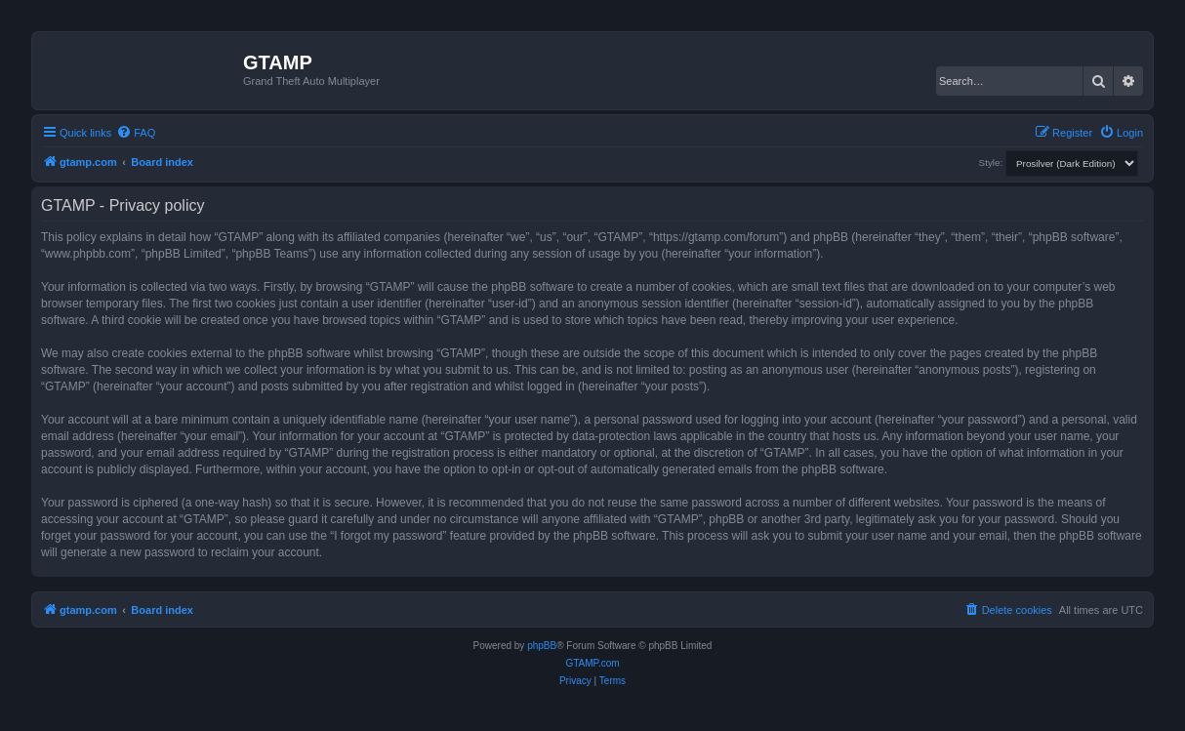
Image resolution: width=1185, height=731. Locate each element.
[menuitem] (135, 132)
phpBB (541, 645)
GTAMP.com (592, 663)
